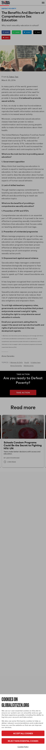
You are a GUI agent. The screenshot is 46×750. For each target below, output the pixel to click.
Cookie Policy (23, 747)
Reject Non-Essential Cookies (23, 741)
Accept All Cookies (23, 733)
